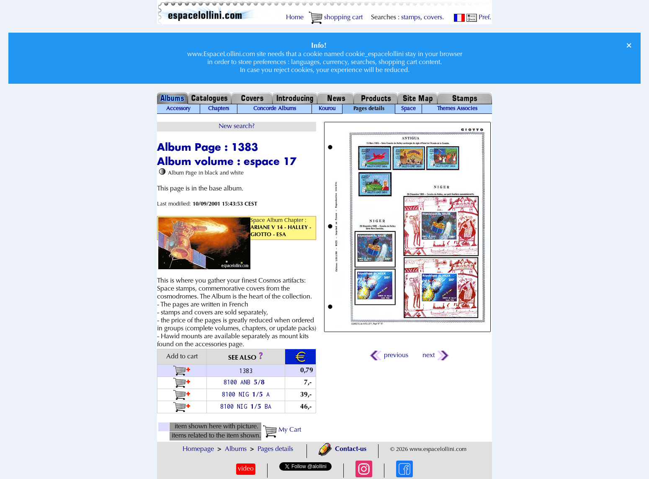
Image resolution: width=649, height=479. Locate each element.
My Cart (282, 430)
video (246, 469)
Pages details (275, 449)
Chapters (218, 109)
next (435, 355)
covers (433, 17)
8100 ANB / (246, 382)
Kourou (327, 109)
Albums (236, 449)
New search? (237, 126)
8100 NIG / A (246, 394)
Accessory (178, 109)
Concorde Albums (274, 109)
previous (389, 355)
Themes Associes (457, 109)
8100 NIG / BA (245, 406)
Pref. (478, 17)
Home (294, 17)
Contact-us (342, 449)
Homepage (198, 449)
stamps (410, 17)
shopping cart (336, 17)
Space (408, 109)
